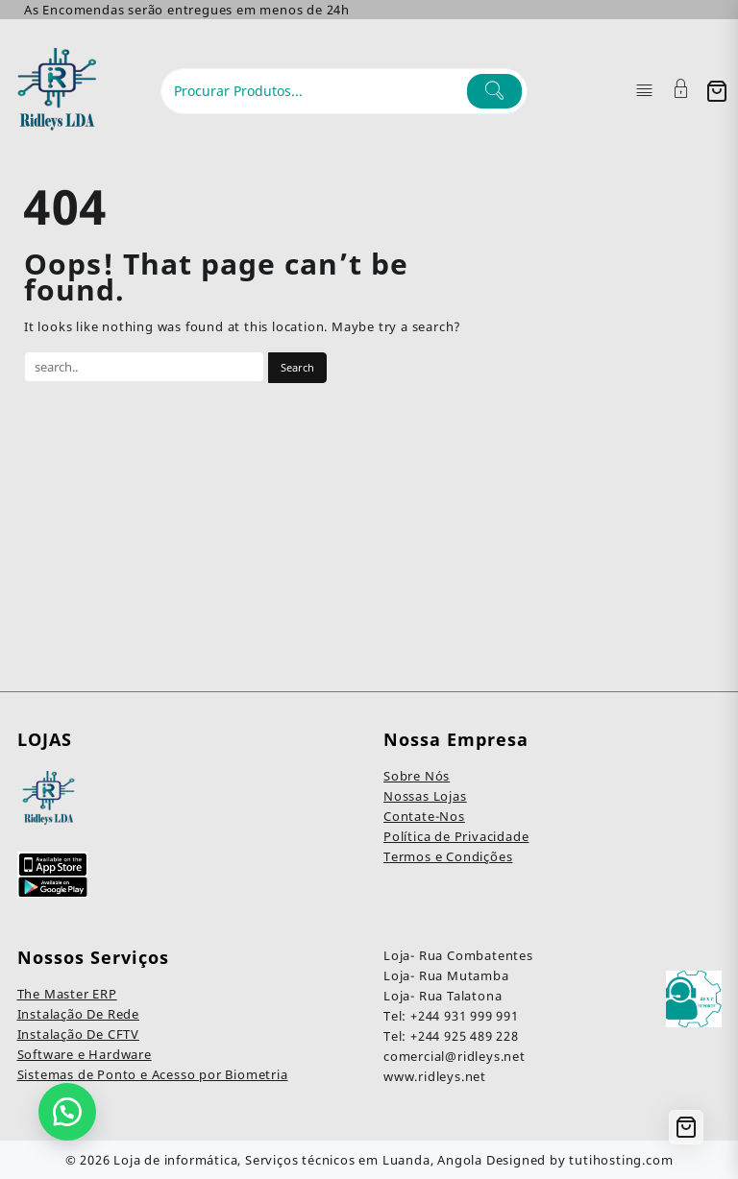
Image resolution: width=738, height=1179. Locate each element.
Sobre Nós (416, 775)
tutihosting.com (621, 1159)
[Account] (681, 91)
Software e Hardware (84, 1054)
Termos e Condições (447, 856)
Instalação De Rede (78, 1014)
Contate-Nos (424, 816)
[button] (67, 1112)
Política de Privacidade (456, 836)
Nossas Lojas (425, 796)
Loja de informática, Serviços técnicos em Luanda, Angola (297, 1159)
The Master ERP (67, 993)
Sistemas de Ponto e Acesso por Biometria (152, 1074)
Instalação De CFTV (78, 1034)
